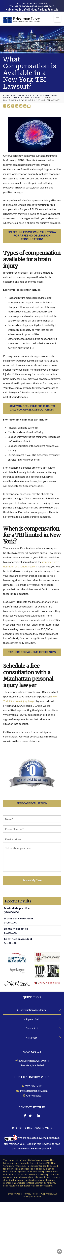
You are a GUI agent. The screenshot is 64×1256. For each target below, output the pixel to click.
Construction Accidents (31, 1009)
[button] (57, 18)
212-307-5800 (32, 1086)
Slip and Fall (31, 1019)
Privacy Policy (31, 1193)
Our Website (32, 1095)
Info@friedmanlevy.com (32, 1090)
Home (6, 95)
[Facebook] (25, 1116)
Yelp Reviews (43, 1143)
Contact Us (31, 1028)
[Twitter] (30, 1116)
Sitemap (31, 1037)
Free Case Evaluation (32, 803)
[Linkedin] (38, 1116)
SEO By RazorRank (31, 1196)
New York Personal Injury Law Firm (30, 95)
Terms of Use (13, 1193)
